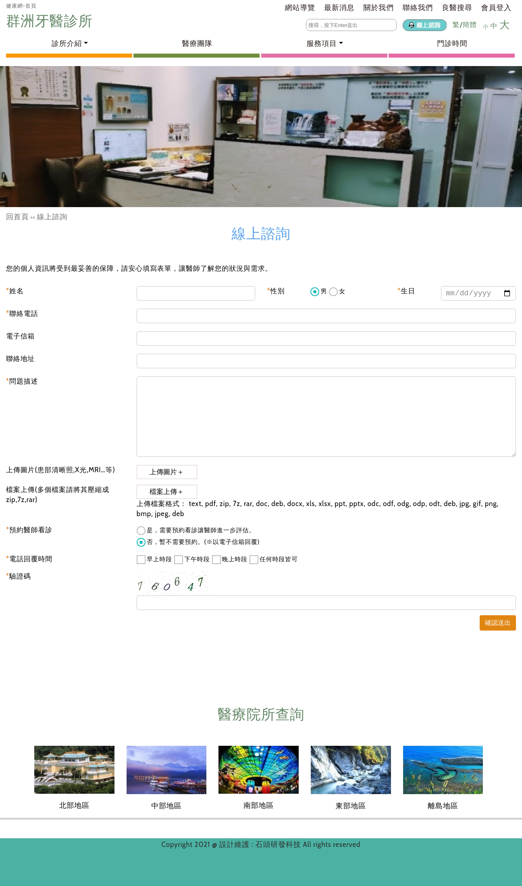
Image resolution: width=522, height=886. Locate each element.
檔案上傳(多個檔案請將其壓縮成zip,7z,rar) (57, 495)
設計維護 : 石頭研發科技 (261, 844)
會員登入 (496, 7)
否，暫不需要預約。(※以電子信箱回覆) (198, 542)
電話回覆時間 (29, 559)
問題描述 (22, 381)
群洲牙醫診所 (51, 20)
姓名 (15, 291)
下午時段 (192, 559)
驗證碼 (18, 576)
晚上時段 (229, 559)
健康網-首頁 (21, 5)
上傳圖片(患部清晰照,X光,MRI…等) (60, 470)
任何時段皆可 (274, 559)
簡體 (469, 25)
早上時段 (154, 559)
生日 (406, 291)
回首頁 (17, 216)
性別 (276, 291)
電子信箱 (20, 336)
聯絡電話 (22, 313)
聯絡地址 (20, 359)
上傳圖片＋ (167, 472)
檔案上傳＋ (167, 492)
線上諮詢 (52, 216)
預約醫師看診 (29, 530)
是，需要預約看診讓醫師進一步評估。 (196, 530)
